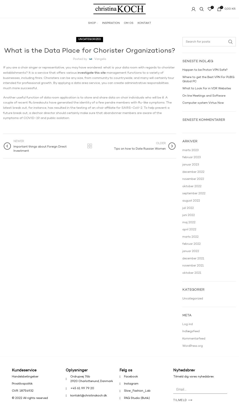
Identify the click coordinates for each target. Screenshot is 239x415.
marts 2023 (190, 154)
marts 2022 (190, 240)
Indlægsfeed (191, 335)
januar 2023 (190, 168)
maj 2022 (188, 226)
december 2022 (193, 175)
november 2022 (193, 182)
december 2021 (193, 262)
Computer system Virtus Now (203, 106)
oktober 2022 (192, 190)
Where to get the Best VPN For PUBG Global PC (208, 83)
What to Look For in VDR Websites (206, 92)
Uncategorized (89, 43)
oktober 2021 (191, 276)
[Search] (209, 45)
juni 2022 (188, 219)
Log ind (187, 328)
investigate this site (92, 76)
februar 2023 (191, 161)
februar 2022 (191, 247)
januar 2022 (190, 255)
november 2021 (193, 269)
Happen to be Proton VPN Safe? (205, 73)
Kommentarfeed (193, 342)
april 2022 (189, 233)
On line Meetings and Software (203, 99)
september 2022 (193, 197)
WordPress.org (192, 349)
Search (230, 45)
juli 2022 (188, 211)
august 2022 (191, 204)
